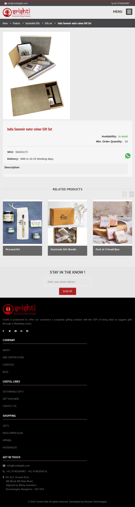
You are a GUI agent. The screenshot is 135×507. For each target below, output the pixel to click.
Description (12, 167)
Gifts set (48, 23)
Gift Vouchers (11, 398)
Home (5, 23)
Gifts (6, 425)
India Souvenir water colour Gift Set (29, 129)
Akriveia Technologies (95, 501)
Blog (5, 371)
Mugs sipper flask (13, 433)
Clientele (8, 364)
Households (10, 447)
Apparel (7, 440)
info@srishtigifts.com (16, 3)
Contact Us (9, 406)
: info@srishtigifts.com (16, 465)
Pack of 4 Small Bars (108, 249)
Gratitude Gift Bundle (63, 249)
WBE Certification (13, 357)
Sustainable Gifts (32, 23)
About (6, 350)
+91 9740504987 (121, 3)
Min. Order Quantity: (109, 141)
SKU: (10, 151)
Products (16, 23)
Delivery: (13, 158)
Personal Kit (13, 249)
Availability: (109, 136)
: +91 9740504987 (14, 471)
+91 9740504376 (37, 471)
